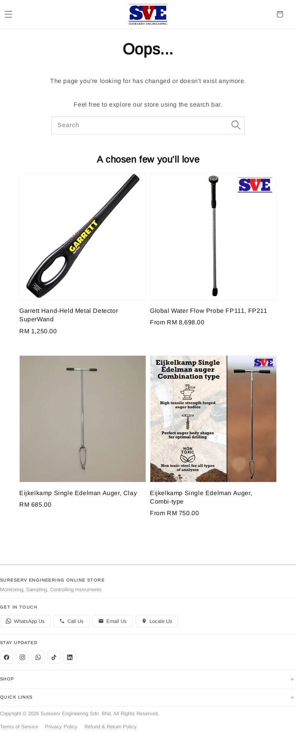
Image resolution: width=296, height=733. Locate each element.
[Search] (235, 125)
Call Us (71, 621)
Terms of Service (19, 727)
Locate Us (156, 621)
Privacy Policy (61, 727)
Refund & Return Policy (110, 727)
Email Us (112, 621)
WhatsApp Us (25, 621)
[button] (8, 14)
